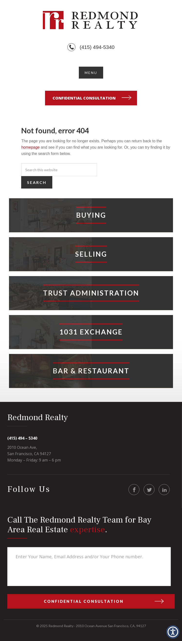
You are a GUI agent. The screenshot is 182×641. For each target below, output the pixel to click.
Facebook (134, 489)
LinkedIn (164, 489)
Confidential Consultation (84, 98)
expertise (87, 529)
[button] (91, 73)
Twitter (149, 489)
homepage (30, 147)
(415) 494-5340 (97, 47)
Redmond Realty (91, 20)
